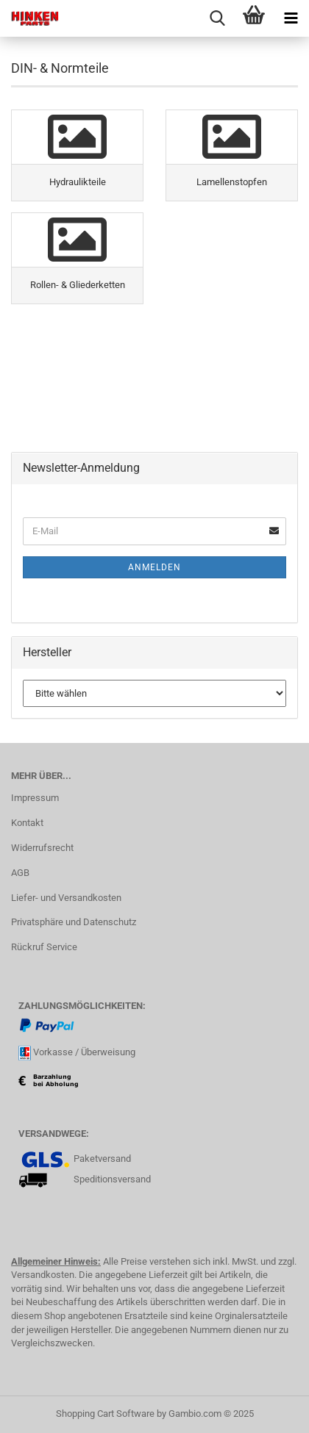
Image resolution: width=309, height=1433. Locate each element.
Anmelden (154, 567)
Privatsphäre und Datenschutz (73, 921)
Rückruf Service (44, 946)
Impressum (35, 797)
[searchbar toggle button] (217, 18)
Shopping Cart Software (105, 1413)
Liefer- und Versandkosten (66, 897)
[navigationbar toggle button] (290, 18)
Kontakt (27, 822)
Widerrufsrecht (42, 847)
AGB (20, 872)
